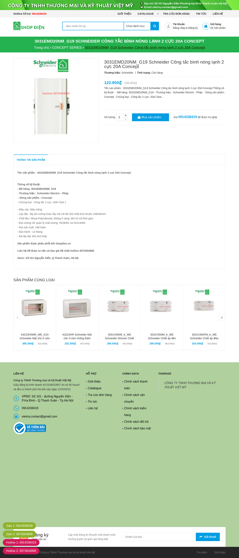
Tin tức (201, 13)
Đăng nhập (179, 27)
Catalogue (146, 13)
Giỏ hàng (215, 24)
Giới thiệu (124, 13)
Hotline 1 (21, 542)
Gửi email (208, 536)
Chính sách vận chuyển (134, 398)
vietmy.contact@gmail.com (39, 416)
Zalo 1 (19, 525)
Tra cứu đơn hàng (176, 13)
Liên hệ (218, 13)
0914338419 (39, 13)
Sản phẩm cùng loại (34, 280)
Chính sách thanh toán (135, 385)
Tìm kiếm (201, 552)
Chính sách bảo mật (137, 428)
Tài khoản (179, 24)
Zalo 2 (19, 534)
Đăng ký (193, 27)
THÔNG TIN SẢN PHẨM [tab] (31, 159)
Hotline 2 (21, 550)
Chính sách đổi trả (136, 421)
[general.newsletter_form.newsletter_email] (171, 537)
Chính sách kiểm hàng (135, 412)
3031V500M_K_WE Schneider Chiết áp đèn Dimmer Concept (162, 338)
